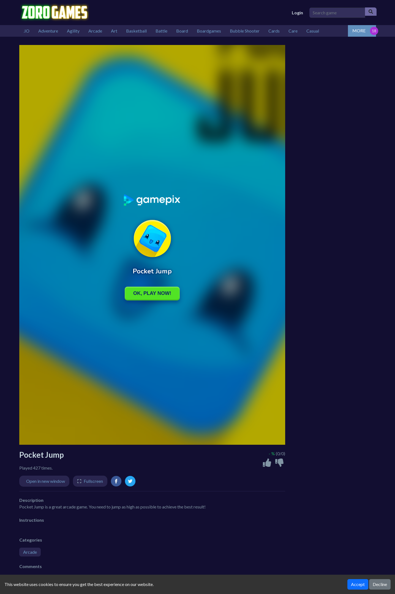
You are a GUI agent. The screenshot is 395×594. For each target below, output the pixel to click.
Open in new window (45, 481)
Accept (358, 584)
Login (297, 12)
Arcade (30, 552)
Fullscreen (93, 481)
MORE (359, 30)
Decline (380, 584)
